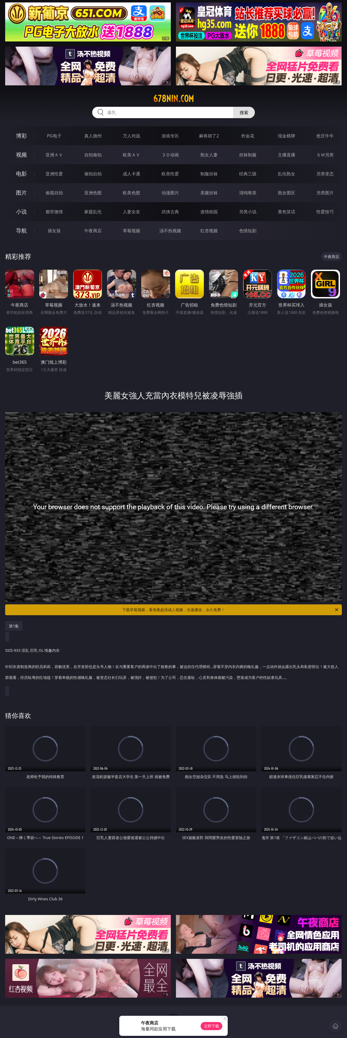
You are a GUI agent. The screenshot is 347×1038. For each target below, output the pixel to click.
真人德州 (93, 136)
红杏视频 (209, 231)
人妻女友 (131, 212)
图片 (21, 192)
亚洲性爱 (54, 174)
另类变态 (325, 174)
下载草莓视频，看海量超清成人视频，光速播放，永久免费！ (230, 610)
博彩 (21, 135)
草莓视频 (131, 231)
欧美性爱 (170, 174)
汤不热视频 (170, 231)
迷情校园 (209, 212)
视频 (21, 154)
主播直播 (286, 155)
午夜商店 (93, 231)
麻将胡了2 (209, 136)
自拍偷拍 (93, 155)
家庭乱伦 (93, 212)
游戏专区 (170, 136)
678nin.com (173, 98)
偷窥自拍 (54, 193)
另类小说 (247, 212)
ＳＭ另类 (325, 155)
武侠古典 (170, 212)
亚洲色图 (93, 193)
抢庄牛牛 (325, 136)
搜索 (244, 112)
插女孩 (54, 231)
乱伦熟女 (286, 174)
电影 (21, 173)
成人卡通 (131, 174)
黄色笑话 (286, 212)
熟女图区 (286, 193)
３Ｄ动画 (170, 155)
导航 (21, 230)
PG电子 (54, 136)
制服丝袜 (209, 174)
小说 (21, 211)
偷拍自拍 (93, 174)
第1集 (14, 625)
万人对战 (131, 136)
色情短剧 (247, 231)
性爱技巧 (325, 212)
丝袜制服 (247, 155)
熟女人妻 (209, 155)
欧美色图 (131, 193)
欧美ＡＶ (131, 155)
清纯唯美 (247, 193)
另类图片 (325, 193)
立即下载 (211, 1026)
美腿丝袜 (209, 193)
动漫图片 (170, 193)
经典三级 (247, 174)
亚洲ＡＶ (54, 155)
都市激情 (54, 212)
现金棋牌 (286, 136)
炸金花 (247, 136)
